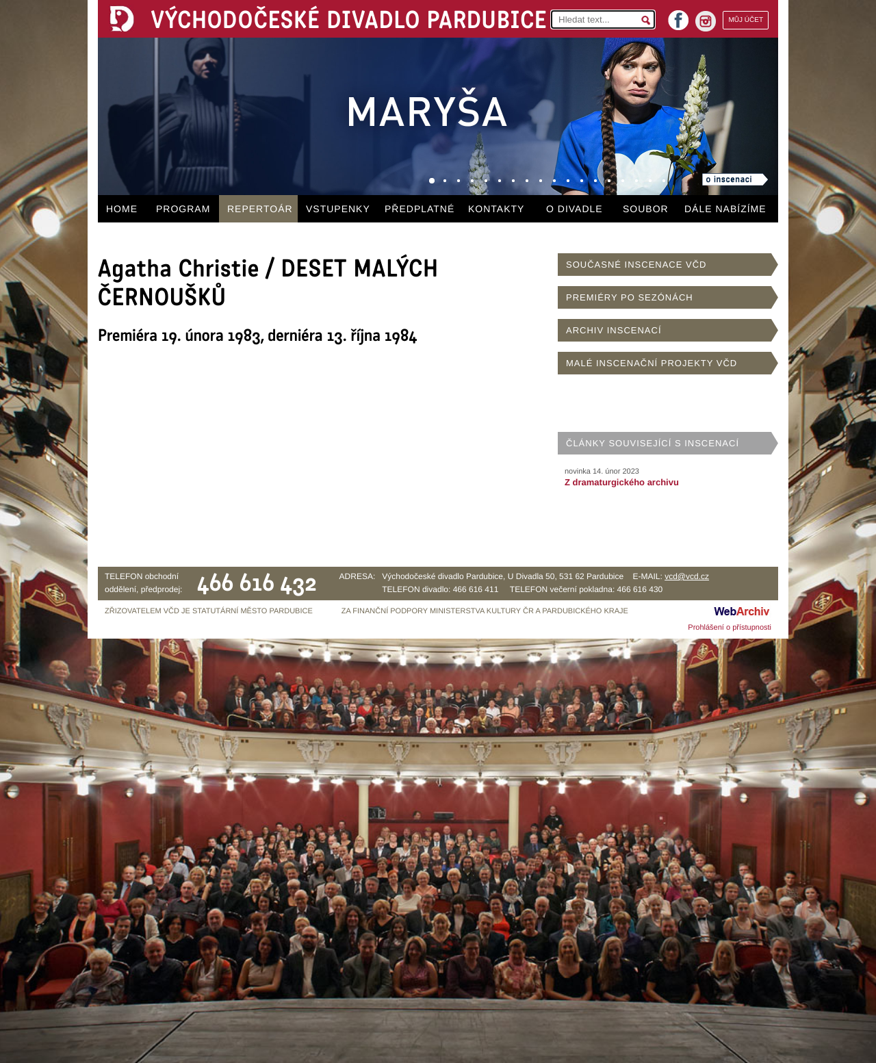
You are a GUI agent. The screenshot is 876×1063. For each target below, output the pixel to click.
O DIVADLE (574, 208)
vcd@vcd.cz (687, 576)
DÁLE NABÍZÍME (725, 208)
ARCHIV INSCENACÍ (614, 330)
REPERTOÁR (260, 208)
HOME (122, 208)
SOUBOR (646, 208)
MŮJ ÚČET (745, 20)
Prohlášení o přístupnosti (729, 628)
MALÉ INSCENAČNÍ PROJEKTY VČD (651, 363)
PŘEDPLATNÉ (419, 208)
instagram (705, 21)
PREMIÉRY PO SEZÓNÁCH (629, 297)
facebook (678, 16)
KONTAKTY (496, 208)
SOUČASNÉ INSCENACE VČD (636, 264)
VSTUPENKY (338, 208)
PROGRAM (183, 208)
